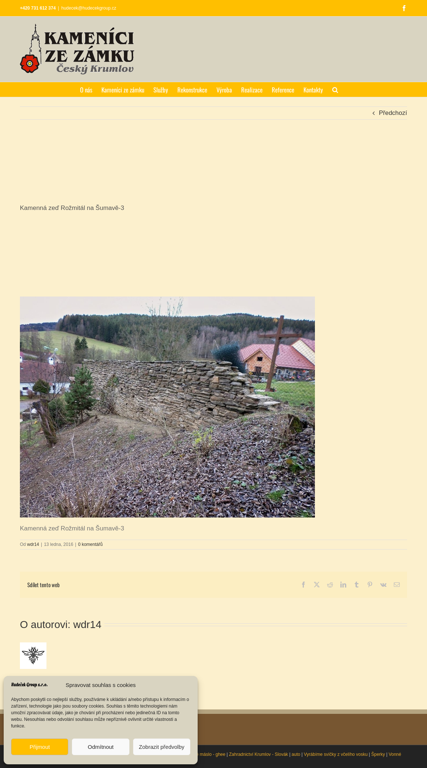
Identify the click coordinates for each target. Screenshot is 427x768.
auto (296, 754)
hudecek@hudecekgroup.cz (88, 8)
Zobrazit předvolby (161, 747)
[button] (335, 89)
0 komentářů (90, 544)
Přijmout (39, 747)
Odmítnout (101, 747)
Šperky (378, 754)
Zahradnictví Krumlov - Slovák (258, 754)
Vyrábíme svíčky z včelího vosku (336, 754)
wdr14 (33, 544)
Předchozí (393, 112)
